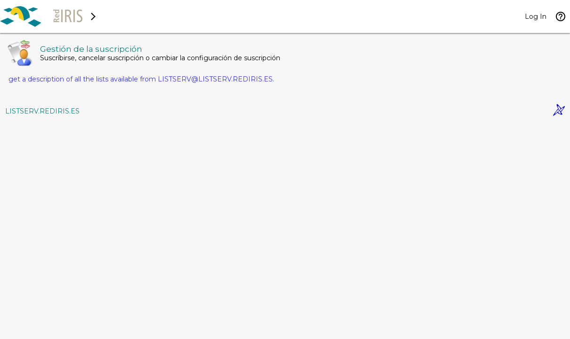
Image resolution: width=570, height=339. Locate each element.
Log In (535, 16)
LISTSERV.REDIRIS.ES (42, 111)
